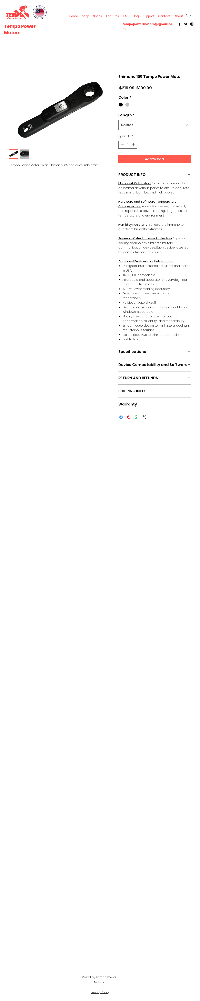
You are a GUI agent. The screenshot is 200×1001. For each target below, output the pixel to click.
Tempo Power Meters (20, 29)
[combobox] (154, 125)
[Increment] (134, 144)
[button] (188, 16)
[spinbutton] (127, 144)
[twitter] (186, 24)
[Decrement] (121, 144)
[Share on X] (144, 417)
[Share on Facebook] (121, 417)
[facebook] (180, 24)
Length (126, 115)
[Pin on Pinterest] (128, 417)
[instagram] (192, 24)
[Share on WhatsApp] (136, 417)
